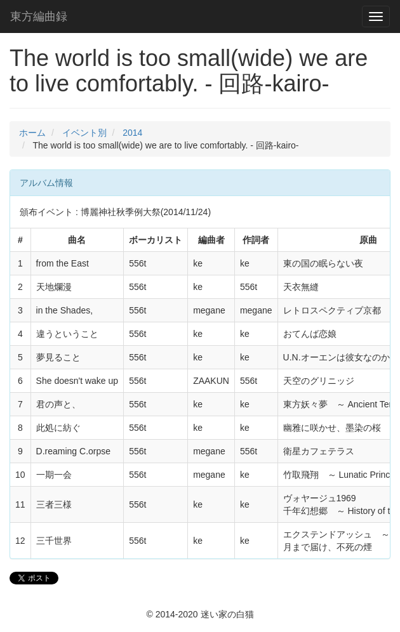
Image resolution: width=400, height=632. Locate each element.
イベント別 (84, 133)
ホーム (32, 133)
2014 (132, 133)
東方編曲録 (38, 16)
